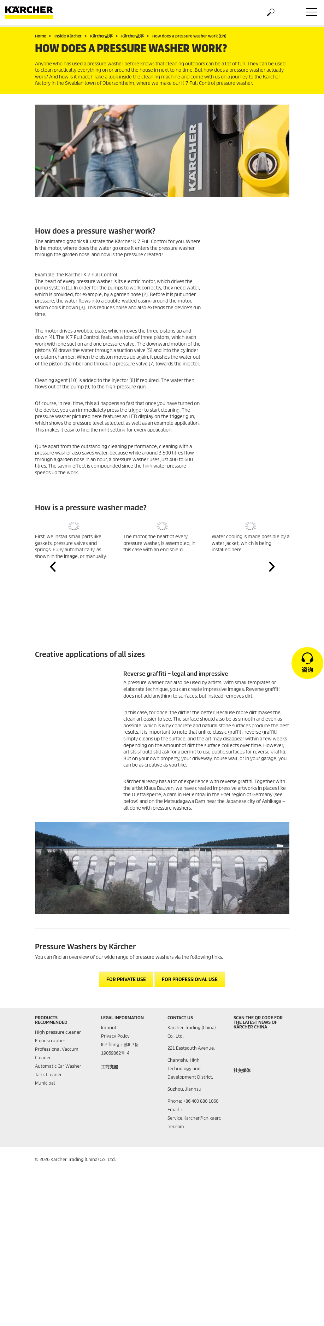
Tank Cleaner (48, 1074)
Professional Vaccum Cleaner (56, 1053)
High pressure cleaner (58, 1032)
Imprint (109, 1027)
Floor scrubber (50, 1040)
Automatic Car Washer (58, 1066)
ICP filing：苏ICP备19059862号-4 (120, 1049)
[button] (52, 566)
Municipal (45, 1083)
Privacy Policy (115, 1036)
